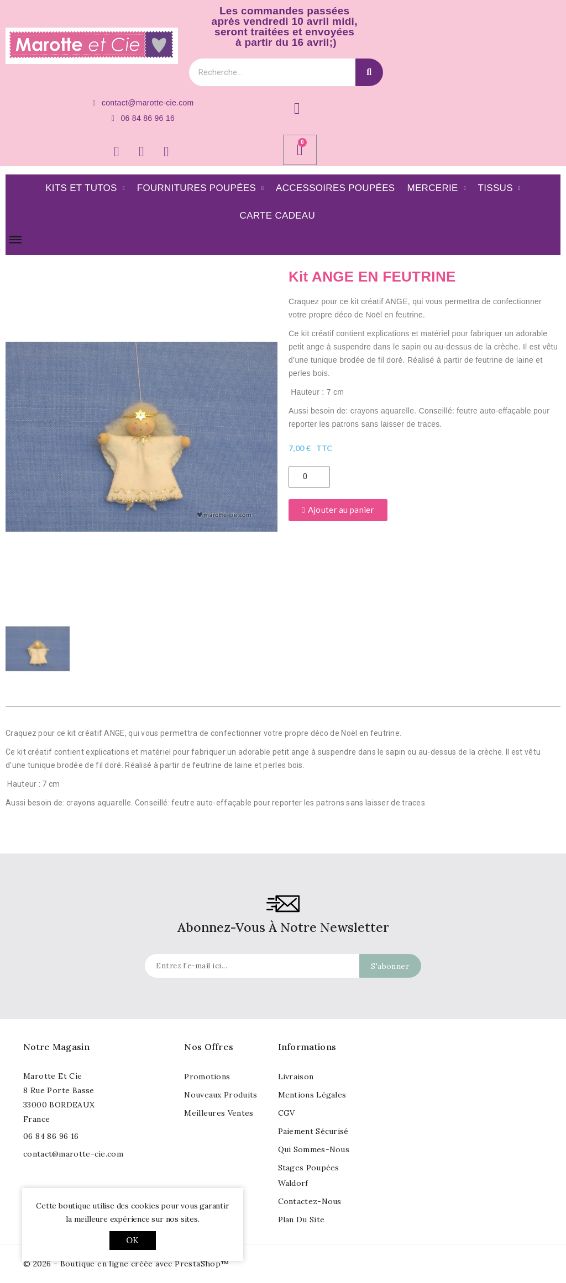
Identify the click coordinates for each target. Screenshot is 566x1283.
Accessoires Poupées (335, 188)
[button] (13, 436)
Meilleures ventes (218, 1113)
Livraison (296, 1076)
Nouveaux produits (220, 1095)
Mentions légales (312, 1095)
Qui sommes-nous (314, 1149)
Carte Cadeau (277, 215)
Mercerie (436, 188)
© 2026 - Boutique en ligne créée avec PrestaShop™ (126, 1264)
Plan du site (301, 1219)
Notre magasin (56, 1046)
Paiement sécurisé (313, 1131)
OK (132, 1240)
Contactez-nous (310, 1201)
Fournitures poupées (200, 188)
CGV (286, 1113)
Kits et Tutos (85, 188)
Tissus (499, 188)
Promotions (207, 1076)
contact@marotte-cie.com (73, 1154)
